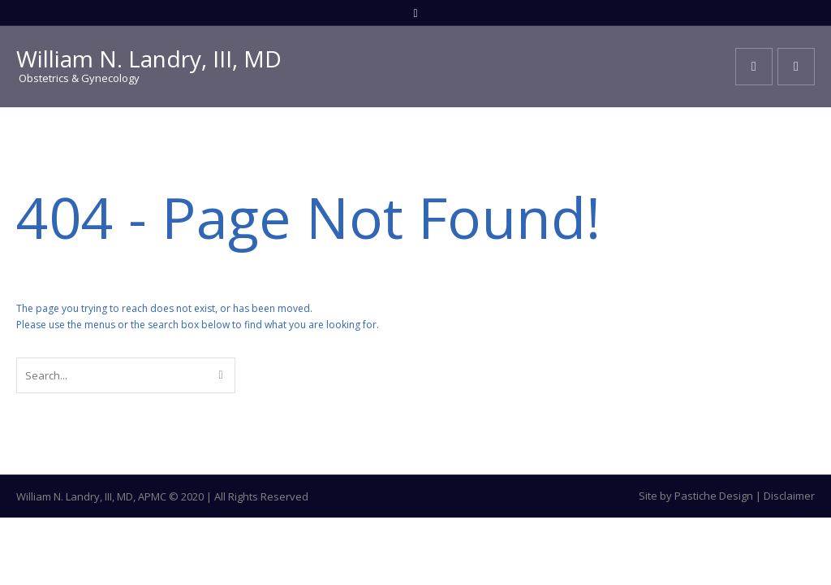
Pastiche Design (713, 495)
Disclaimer (789, 495)
